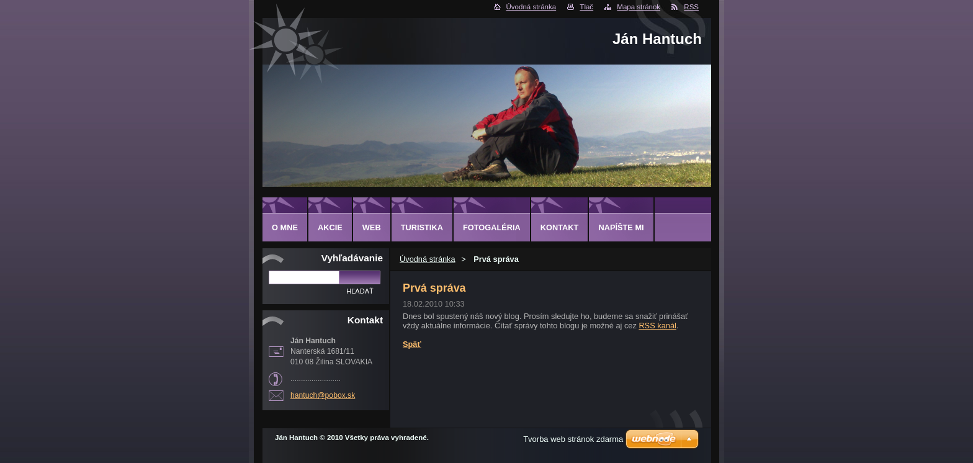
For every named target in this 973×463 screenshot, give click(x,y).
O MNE (285, 227)
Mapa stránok (638, 7)
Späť (412, 344)
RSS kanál (657, 325)
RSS (691, 7)
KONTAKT (559, 227)
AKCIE (330, 227)
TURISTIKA (422, 227)
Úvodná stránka (531, 7)
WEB (371, 227)
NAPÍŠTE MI (620, 227)
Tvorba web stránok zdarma (573, 439)
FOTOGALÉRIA (492, 227)
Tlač (586, 7)
